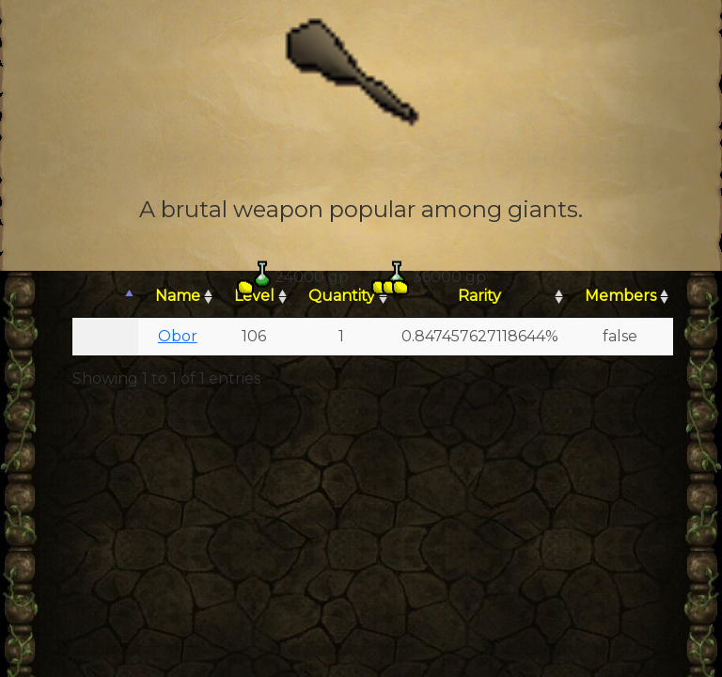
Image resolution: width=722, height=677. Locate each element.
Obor (177, 336)
